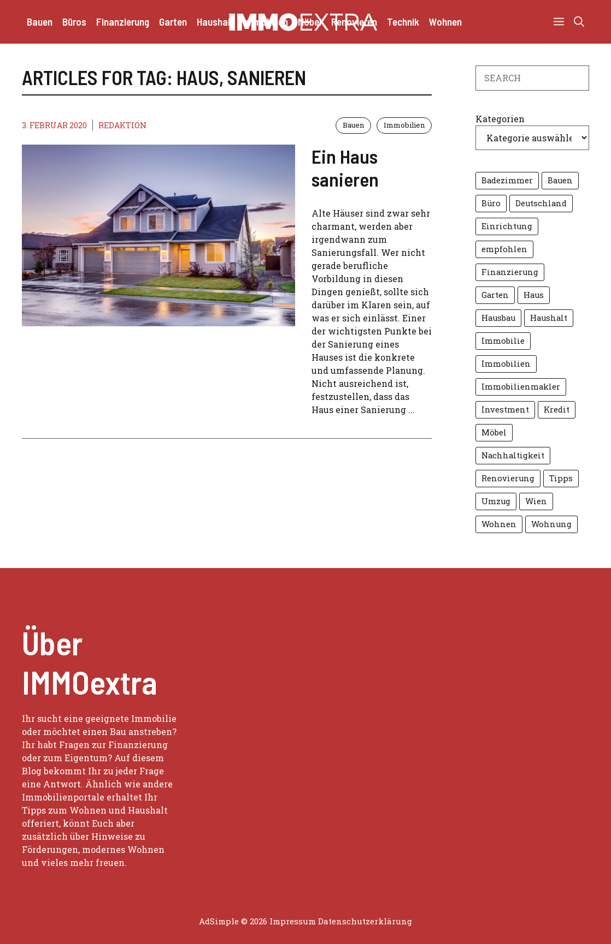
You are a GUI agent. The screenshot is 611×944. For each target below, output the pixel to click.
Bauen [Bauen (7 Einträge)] (560, 180)
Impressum (292, 921)
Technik (403, 21)
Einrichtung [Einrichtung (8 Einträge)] (506, 226)
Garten (173, 21)
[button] (579, 22)
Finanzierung (122, 21)
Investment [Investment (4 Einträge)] (505, 409)
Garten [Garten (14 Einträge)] (495, 295)
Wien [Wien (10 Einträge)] (536, 501)
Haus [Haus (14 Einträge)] (534, 295)
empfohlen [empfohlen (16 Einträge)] (504, 249)
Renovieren (354, 21)
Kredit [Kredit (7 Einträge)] (556, 409)
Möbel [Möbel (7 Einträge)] (494, 432)
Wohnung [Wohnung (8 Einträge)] (551, 524)
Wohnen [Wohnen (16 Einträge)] (498, 524)
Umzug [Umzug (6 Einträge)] (495, 501)
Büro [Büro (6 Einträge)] (491, 203)
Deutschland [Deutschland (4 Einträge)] (541, 203)
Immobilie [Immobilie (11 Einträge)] (503, 341)
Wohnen (445, 21)
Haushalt (215, 21)
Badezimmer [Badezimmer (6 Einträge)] (507, 180)
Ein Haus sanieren (345, 167)
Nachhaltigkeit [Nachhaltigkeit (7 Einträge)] (512, 455)
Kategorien (500, 118)
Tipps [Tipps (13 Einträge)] (561, 478)
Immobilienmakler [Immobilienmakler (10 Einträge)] (520, 386)
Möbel (309, 21)
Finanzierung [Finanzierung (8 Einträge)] (509, 272)
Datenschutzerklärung (365, 921)
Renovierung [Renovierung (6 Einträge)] (507, 478)
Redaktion (122, 125)
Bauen (39, 21)
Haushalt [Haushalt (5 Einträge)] (548, 318)
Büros (74, 21)
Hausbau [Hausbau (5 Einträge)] (498, 318)
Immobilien (266, 21)
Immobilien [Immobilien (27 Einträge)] (506, 364)
